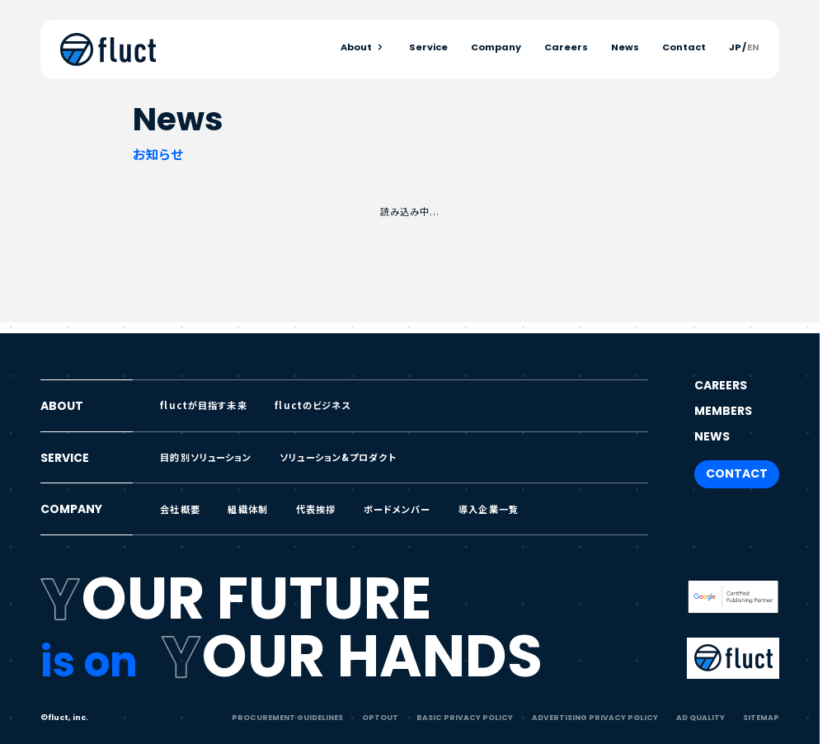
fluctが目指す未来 (203, 405)
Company (496, 47)
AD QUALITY (700, 717)
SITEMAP (761, 717)
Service (428, 47)
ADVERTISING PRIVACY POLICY (595, 717)
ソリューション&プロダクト (338, 457)
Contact (684, 47)
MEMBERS (723, 411)
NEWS (712, 436)
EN (753, 47)
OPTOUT (380, 717)
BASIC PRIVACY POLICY (464, 717)
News (625, 47)
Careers (566, 47)
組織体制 (248, 509)
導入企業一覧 (488, 509)
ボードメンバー (397, 509)
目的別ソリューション (205, 457)
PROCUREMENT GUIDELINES (287, 717)
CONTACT (737, 473)
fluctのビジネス (312, 405)
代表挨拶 (316, 509)
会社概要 (180, 509)
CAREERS (720, 385)
